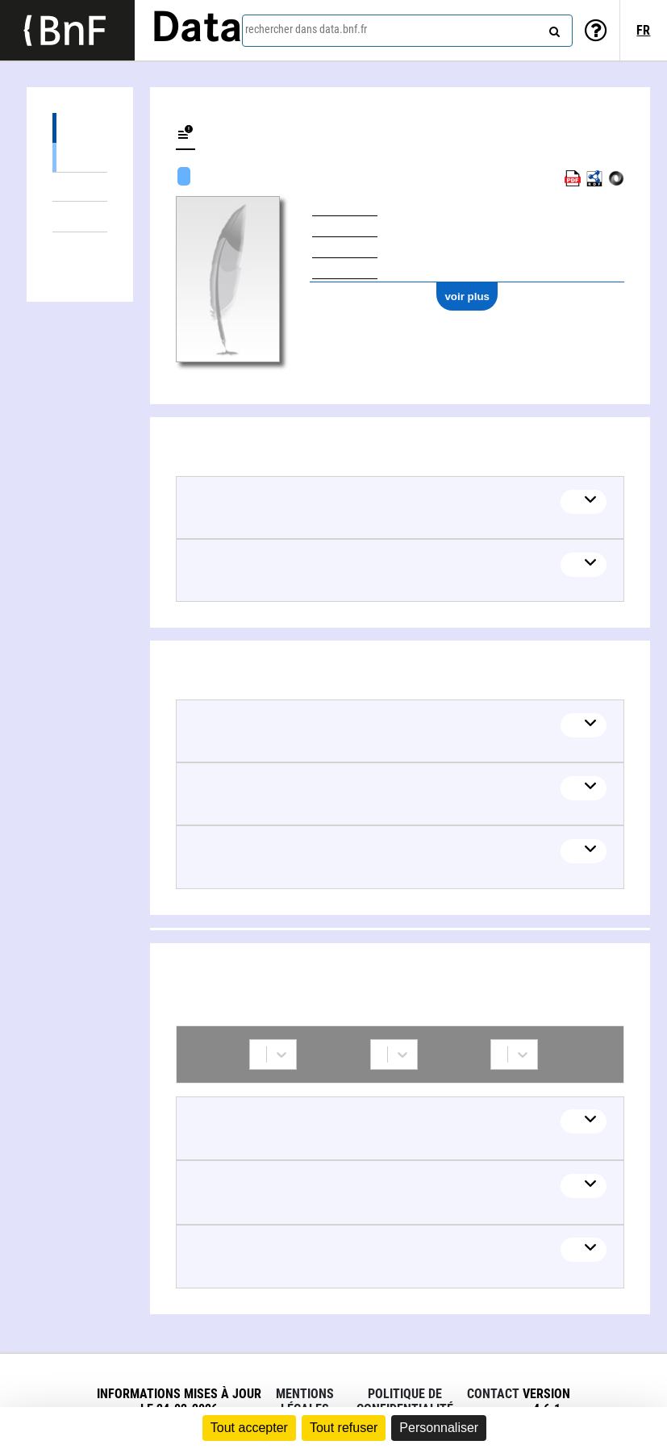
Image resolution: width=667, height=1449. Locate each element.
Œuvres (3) (79, 128)
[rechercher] (552, 28)
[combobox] (407, 31)
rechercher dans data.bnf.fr (306, 29)
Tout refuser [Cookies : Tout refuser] (343, 1427)
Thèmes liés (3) (79, 217)
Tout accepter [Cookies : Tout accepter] (249, 1427)
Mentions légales (305, 1401)
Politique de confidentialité (404, 1401)
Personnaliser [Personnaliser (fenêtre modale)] (438, 1427)
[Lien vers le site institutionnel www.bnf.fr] (67, 30)
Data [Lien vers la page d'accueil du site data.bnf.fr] (197, 29)
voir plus (467, 296)
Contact (493, 1393)
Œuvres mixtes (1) (79, 187)
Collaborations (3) (79, 247)
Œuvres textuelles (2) (79, 157)
